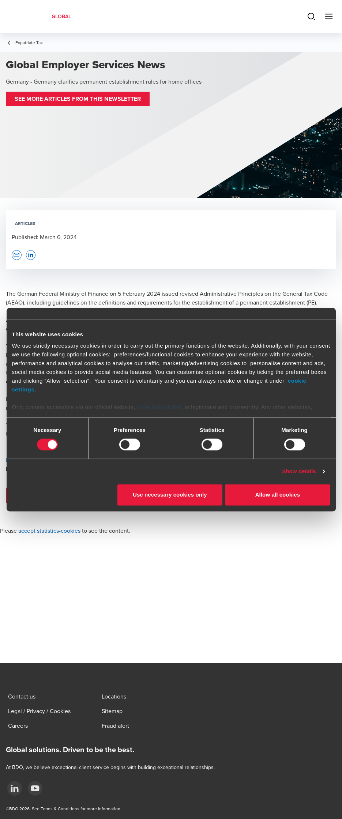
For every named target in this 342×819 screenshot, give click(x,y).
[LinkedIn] (14, 788)
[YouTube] (35, 788)
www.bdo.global (159, 407)
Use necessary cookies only (170, 494)
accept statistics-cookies (49, 531)
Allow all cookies (277, 494)
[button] (78, 99)
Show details (299, 471)
